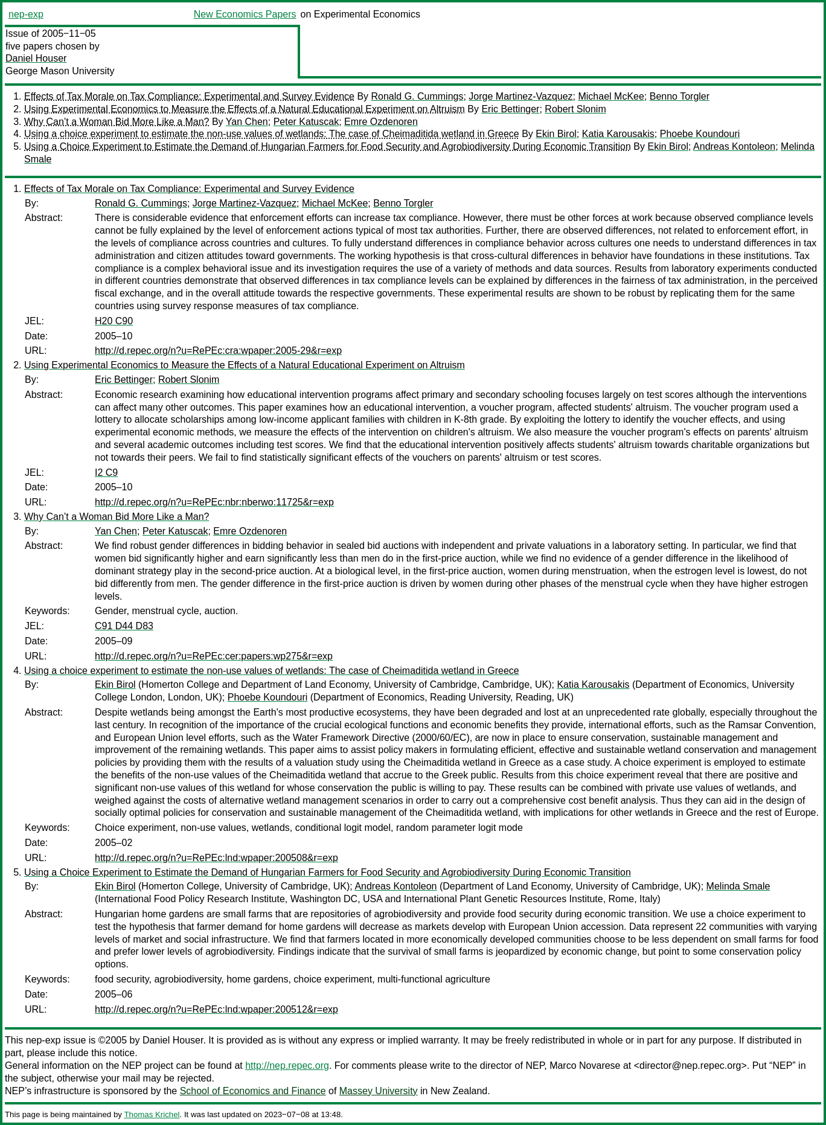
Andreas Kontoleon (734, 146)
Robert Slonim (575, 109)
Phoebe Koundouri (700, 134)
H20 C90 (114, 321)
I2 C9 (106, 472)
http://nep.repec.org (287, 1065)
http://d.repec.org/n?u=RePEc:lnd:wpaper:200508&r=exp (216, 858)
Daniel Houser (35, 58)
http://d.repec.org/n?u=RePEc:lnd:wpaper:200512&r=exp (216, 1009)
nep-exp (25, 14)
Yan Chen (247, 122)
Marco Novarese (584, 1065)
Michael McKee (611, 96)
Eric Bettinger (510, 109)
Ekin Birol (556, 134)
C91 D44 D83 (124, 626)
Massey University (378, 1091)
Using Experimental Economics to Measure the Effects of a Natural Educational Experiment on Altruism (244, 109)
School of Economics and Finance (253, 1091)
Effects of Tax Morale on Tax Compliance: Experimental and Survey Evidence (189, 96)
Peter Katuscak (306, 122)
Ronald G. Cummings (417, 96)
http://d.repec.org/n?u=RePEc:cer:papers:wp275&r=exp (214, 656)
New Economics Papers (245, 14)
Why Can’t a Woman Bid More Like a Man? (117, 122)
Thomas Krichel (151, 1114)
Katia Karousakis (618, 134)
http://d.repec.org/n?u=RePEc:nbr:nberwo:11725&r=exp (214, 502)
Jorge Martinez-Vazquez (520, 96)
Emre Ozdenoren (381, 122)
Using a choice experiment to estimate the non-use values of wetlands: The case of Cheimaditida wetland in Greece (271, 134)
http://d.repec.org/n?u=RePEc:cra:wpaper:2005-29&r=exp (218, 350)
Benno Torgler (679, 96)
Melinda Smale (738, 886)
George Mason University (60, 71)
